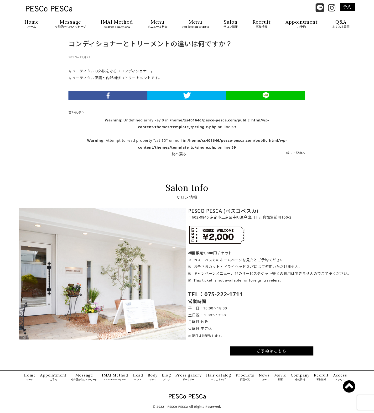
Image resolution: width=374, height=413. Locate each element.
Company (300, 380)
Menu (157, 24)
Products (245, 380)
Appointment (302, 24)
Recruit (262, 24)
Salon (230, 24)
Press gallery (188, 380)
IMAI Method (117, 24)
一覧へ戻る (177, 156)
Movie (280, 380)
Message (70, 24)
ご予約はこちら (272, 353)
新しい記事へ (296, 156)
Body (152, 380)
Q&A (340, 24)
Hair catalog (218, 380)
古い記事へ (76, 115)
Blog (166, 380)
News (264, 380)
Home (32, 24)
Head (138, 380)
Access (340, 380)
